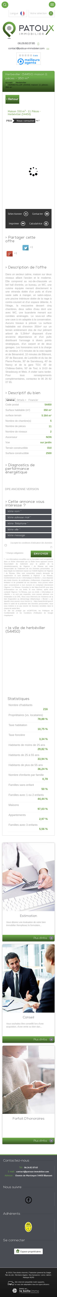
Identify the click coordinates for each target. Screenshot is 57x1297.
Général (10, 400)
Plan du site (9, 1275)
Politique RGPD (28, 1277)
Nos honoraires (34, 1275)
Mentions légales (21, 1275)
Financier (33, 400)
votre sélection (38, 13)
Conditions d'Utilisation (33, 613)
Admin (48, 1275)
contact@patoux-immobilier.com (26, 48)
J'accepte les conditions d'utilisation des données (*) (31, 545)
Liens (43, 1275)
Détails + (21, 400)
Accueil (8, 83)
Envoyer (41, 553)
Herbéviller (21, 83)
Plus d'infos (43, 938)
